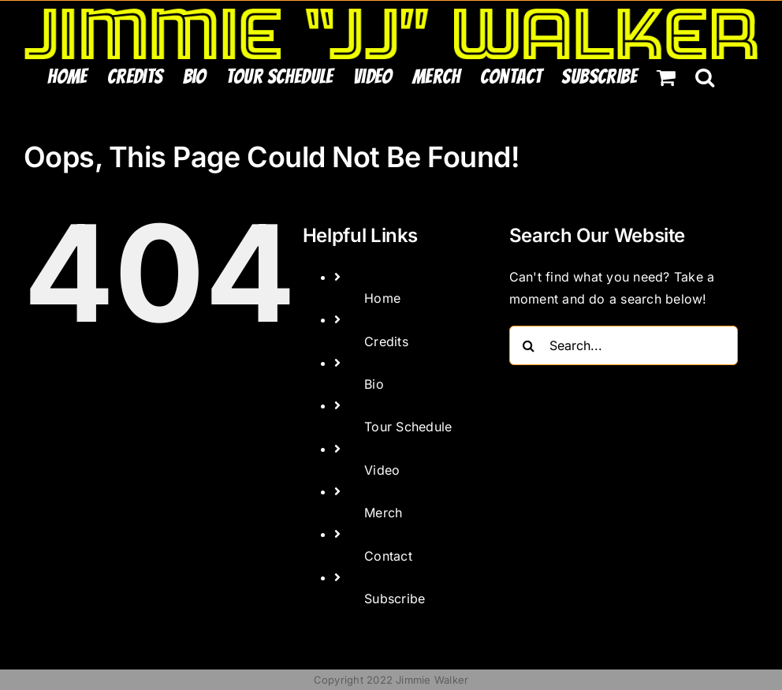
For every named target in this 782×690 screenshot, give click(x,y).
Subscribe (394, 598)
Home (382, 298)
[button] (704, 76)
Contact (388, 556)
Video (382, 470)
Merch (383, 512)
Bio (374, 384)
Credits (386, 341)
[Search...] (624, 345)
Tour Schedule (408, 427)
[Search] (529, 345)
